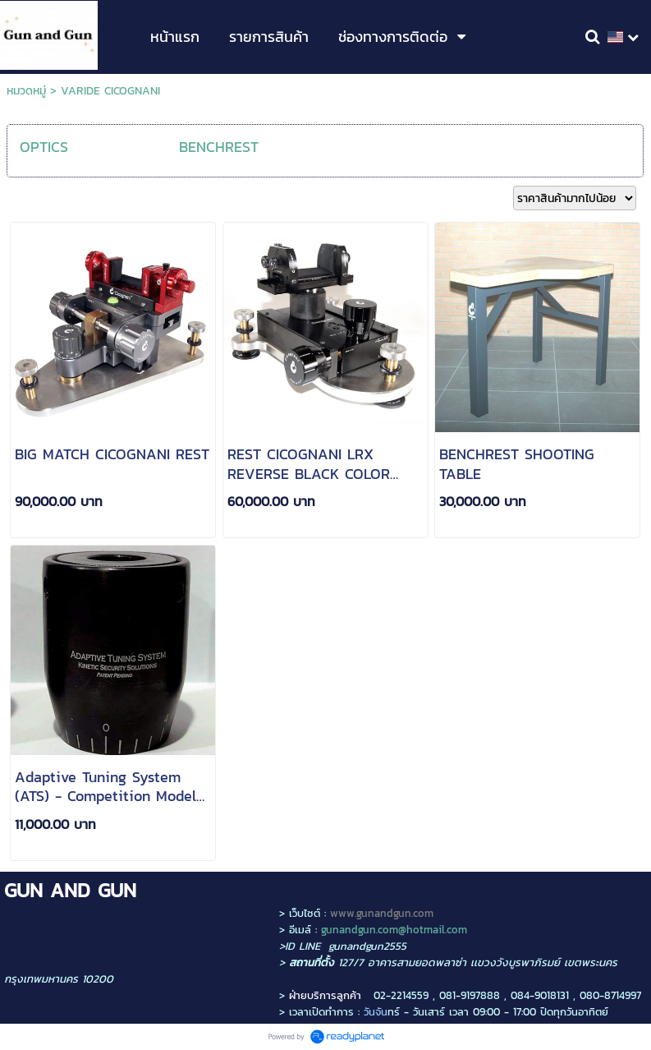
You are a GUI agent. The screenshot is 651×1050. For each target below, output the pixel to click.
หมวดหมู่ (26, 90)
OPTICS (44, 147)
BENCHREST (219, 147)
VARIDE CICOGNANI (110, 90)
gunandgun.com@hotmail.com (394, 929)
